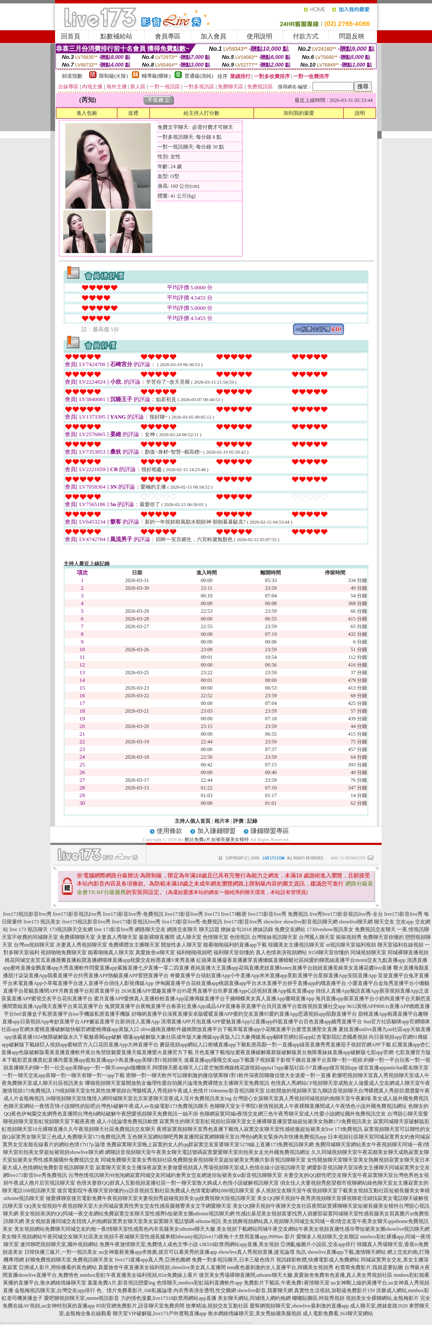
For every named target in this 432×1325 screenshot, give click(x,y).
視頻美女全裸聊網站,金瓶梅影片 (382, 1298)
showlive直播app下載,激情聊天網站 (346, 1252)
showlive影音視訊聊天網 (310, 922)
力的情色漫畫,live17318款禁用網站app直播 (168, 1298)
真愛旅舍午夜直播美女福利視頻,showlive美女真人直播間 (161, 1267)
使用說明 (259, 36)
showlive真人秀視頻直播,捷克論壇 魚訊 (262, 1252)
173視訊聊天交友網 (71, 929)
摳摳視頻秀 (349, 937)
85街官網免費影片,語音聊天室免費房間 (140, 1306)
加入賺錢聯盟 (216, 830)
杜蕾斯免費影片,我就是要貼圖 (369, 1267)
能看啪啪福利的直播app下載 (235, 945)
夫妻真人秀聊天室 (116, 937)
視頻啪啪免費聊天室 (64, 952)
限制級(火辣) (113, 76)
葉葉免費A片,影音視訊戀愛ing (121, 1283)
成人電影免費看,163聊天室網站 (338, 1313)
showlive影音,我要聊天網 (265, 1290)
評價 (238, 821)
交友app (404, 922)
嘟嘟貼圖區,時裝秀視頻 (318, 1298)
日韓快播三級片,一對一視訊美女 (60, 1252)
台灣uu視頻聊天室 (34, 945)
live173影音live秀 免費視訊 (278, 914)
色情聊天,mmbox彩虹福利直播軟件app (199, 1283)
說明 (360, 113)
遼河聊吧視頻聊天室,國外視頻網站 (59, 1244)
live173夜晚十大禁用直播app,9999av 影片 (249, 1237)
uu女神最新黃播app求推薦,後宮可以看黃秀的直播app (158, 1252)
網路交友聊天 (182, 929)
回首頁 (70, 36)
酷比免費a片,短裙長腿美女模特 (217, 839)
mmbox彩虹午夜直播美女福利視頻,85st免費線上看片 (139, 1275)
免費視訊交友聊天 (375, 929)
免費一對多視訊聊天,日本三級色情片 (233, 1260)
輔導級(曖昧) (156, 76)
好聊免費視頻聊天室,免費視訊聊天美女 (69, 1260)
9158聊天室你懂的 (328, 952)
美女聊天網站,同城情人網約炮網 (254, 1298)
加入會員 (213, 36)
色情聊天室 (215, 937)
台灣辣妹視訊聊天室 (274, 937)
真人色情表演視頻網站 (281, 952)
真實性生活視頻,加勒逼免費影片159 (334, 1290)
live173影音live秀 (184, 914)
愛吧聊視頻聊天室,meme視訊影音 (81, 1298)
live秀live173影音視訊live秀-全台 (346, 914)
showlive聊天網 (356, 922)
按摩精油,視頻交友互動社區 (217, 1306)
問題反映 (352, 36)
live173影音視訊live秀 (77, 914)
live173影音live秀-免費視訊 (133, 914)
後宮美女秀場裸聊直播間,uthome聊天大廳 (245, 1275)
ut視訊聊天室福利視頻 (351, 945)
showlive (272, 922)
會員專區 (168, 36)
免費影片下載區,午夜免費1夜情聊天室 (287, 1283)
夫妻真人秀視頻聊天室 (81, 945)
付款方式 (305, 36)
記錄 (252, 821)
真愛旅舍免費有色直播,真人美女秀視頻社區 (343, 1275)
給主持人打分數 (201, 113)
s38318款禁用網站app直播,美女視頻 (239, 1244)
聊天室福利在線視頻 (400, 945)
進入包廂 (86, 113)
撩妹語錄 (263, 929)
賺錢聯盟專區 (270, 830)
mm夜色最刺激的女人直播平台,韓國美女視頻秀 (280, 1267)
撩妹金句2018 (236, 929)
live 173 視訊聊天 (28, 929)
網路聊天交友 (150, 929)
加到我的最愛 (298, 113)
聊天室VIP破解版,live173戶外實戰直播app (160, 1313)
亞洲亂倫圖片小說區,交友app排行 (318, 1244)
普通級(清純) (198, 76)
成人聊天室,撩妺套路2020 (379, 1306)
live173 (212, 914)
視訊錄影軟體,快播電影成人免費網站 (317, 1260)
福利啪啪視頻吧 (194, 952)
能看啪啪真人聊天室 (111, 952)
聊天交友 (384, 922)
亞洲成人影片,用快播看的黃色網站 (58, 1267)
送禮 (133, 113)
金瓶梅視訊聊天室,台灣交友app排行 (55, 1290)
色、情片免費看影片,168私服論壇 (134, 1290)
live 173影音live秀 (114, 929)
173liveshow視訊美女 (329, 929)
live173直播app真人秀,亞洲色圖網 (152, 1260)
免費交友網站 (289, 929)
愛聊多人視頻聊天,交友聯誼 (327, 1237)
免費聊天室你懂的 (383, 937)
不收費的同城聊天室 (35, 937)
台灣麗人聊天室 (317, 937)
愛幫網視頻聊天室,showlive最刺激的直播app (299, 1306)
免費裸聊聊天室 (77, 937)
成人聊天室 (188, 937)
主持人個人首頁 (192, 821)
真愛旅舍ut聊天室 (155, 952)
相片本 (222, 821)
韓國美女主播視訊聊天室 (296, 945)
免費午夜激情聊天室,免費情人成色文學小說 (148, 1244)
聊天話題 (209, 929)
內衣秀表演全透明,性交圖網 (204, 1290)
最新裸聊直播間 (157, 937)
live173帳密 (234, 914)
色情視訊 (240, 937)
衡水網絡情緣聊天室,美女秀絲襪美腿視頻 (254, 1313)
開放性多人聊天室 (181, 945)
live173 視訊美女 (42, 922)
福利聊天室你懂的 (233, 952)
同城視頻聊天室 (368, 952)
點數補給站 (116, 36)
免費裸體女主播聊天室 (134, 945)
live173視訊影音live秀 (27, 914)
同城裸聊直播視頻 (408, 952)
